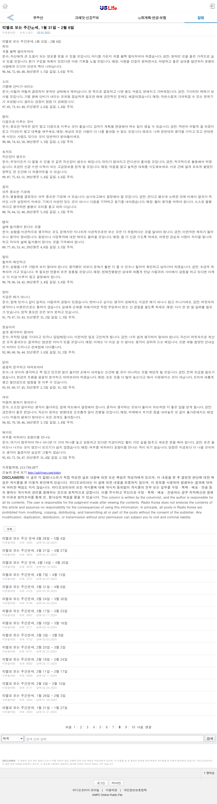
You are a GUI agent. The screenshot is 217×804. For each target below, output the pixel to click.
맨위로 (209, 773)
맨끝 (148, 727)
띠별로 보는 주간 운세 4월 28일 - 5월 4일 (108, 540)
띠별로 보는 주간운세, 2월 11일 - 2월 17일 (108, 673)
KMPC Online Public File (107, 795)
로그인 (101, 783)
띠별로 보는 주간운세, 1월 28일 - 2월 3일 (108, 697)
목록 (9, 529)
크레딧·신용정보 (87, 17)
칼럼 (200, 17)
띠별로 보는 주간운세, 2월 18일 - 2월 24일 (108, 661)
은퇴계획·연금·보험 (152, 17)
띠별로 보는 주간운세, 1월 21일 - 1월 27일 (108, 709)
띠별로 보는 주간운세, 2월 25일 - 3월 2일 (108, 649)
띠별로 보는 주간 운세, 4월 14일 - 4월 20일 (108, 564)
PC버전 (116, 783)
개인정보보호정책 (135, 790)
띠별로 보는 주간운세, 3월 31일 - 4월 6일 (108, 588)
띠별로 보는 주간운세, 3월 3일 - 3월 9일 (108, 637)
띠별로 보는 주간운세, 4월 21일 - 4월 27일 (108, 552)
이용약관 (111, 790)
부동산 (38, 17)
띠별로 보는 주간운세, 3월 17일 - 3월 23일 (108, 612)
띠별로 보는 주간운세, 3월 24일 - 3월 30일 (108, 600)
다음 (140, 727)
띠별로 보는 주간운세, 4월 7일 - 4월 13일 (108, 576)
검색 (210, 738)
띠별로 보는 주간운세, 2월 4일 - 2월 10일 (108, 685)
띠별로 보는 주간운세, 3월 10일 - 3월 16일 (108, 625)
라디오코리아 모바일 (86, 790)
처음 (69, 727)
